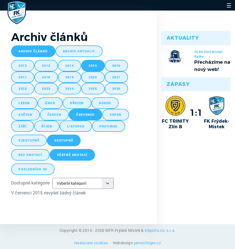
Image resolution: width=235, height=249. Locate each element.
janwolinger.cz (147, 242)
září (23, 126)
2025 (93, 88)
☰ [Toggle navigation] (228, 5)
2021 (116, 77)
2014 (69, 65)
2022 (23, 88)
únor (50, 103)
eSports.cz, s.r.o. (160, 230)
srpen (116, 114)
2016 (116, 65)
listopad (76, 126)
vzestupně (29, 140)
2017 (23, 77)
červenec (85, 114)
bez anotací (30, 155)
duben (105, 103)
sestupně (63, 140)
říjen (47, 126)
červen (54, 114)
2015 (93, 65)
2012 (23, 65)
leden (24, 103)
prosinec (108, 126)
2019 (69, 77)
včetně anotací (72, 155)
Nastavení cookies (91, 242)
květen (25, 114)
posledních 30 (33, 169)
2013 (46, 65)
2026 (116, 88)
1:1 (196, 112)
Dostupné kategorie (30, 183)
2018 (46, 77)
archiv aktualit (79, 51)
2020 (93, 77)
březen (77, 103)
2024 (69, 88)
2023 (46, 88)
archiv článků (33, 51)
